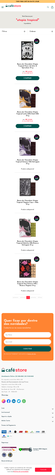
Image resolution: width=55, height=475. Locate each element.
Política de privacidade (21, 471)
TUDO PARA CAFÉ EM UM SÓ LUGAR (27, 1)
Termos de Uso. (31, 354)
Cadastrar (27, 349)
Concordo (44, 469)
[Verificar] (27, 450)
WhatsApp (5, 395)
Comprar (27, 78)
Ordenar (41, 31)
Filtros (13, 31)
